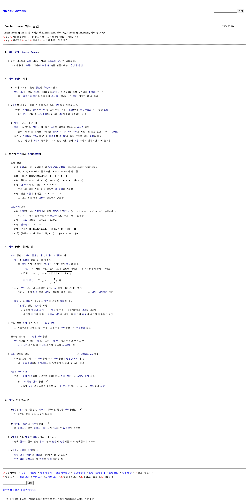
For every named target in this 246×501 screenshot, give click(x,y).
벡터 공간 (24, 476)
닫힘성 (61, 167)
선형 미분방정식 (97, 472)
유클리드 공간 (30, 96)
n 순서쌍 (113, 131)
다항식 (15, 423)
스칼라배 (52, 61)
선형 (55, 92)
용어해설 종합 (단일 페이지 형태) (19, 489)
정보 (68, 264)
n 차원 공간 (51, 476)
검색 (241, 11)
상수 (55, 428)
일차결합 (41, 363)
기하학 (66, 131)
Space (34, 52)
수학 (28, 65)
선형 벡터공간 (63, 472)
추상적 (73, 65)
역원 (28, 193)
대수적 (36, 140)
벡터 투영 (28, 280)
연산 (60, 61)
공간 (16, 52)
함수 (14, 436)
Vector (26, 52)
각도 (47, 264)
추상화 (47, 87)
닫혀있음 (52, 167)
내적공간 (103, 292)
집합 (29, 61)
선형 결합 (113, 472)
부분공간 (80, 327)
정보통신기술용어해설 (14, 11)
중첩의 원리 (46, 472)
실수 (35, 381)
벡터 (11, 52)
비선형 (33, 472)
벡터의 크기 (37, 310)
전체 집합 (66, 376)
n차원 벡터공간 (19, 372)
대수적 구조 (45, 65)
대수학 (52, 136)
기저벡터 (27, 363)
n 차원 (23, 376)
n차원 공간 (83, 376)
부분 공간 (50, 323)
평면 (46, 301)
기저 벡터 (37, 358)
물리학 (56, 131)
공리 (14, 105)
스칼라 (53, 215)
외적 (47, 255)
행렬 (14, 450)
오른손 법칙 (54, 314)
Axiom (42, 109)
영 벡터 (25, 184)
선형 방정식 (79, 472)
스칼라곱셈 (85, 109)
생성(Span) (87, 354)
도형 (35, 136)
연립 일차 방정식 (23, 454)
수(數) (62, 136)
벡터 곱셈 (31, 255)
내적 (42, 255)
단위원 (24, 224)
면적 (21, 305)
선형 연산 (127, 472)
